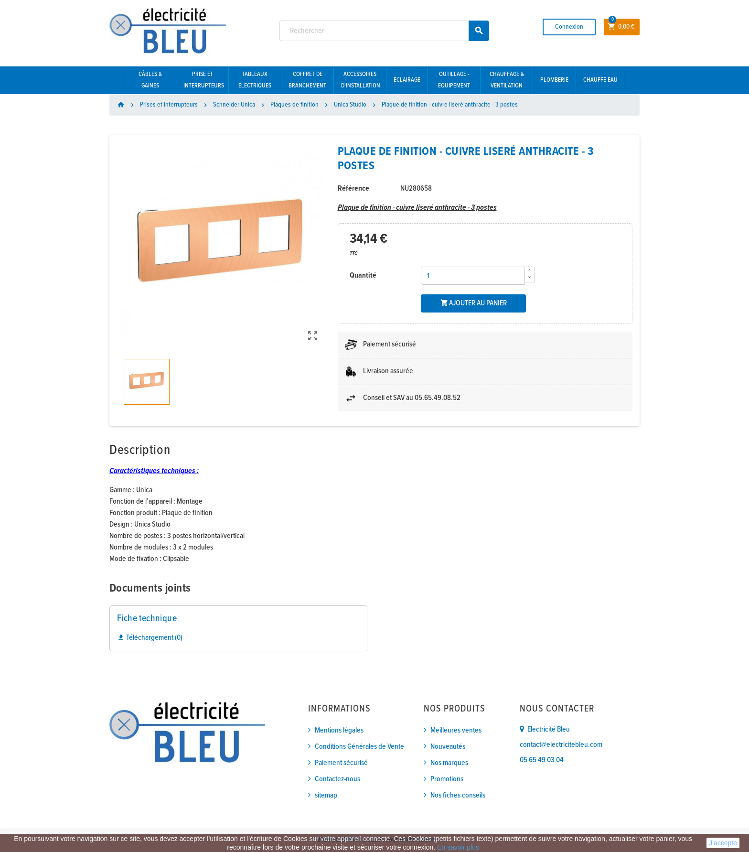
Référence (353, 188)
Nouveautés (447, 747)
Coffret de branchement (307, 80)
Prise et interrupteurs (203, 80)
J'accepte (723, 843)
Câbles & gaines (150, 80)
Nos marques (449, 763)
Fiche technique (147, 619)
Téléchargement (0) (149, 638)
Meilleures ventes (456, 730)
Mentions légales (339, 730)
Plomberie (554, 80)
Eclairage (407, 80)
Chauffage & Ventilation (507, 80)
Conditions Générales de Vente (359, 747)
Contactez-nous (337, 779)
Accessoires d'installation (360, 80)
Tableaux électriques (254, 80)
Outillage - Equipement (454, 80)
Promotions (446, 779)
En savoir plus (458, 847)
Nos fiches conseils (457, 795)
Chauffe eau (600, 80)
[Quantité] (473, 276)
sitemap (326, 795)
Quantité (363, 275)
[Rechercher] (384, 31)
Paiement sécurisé (341, 763)
